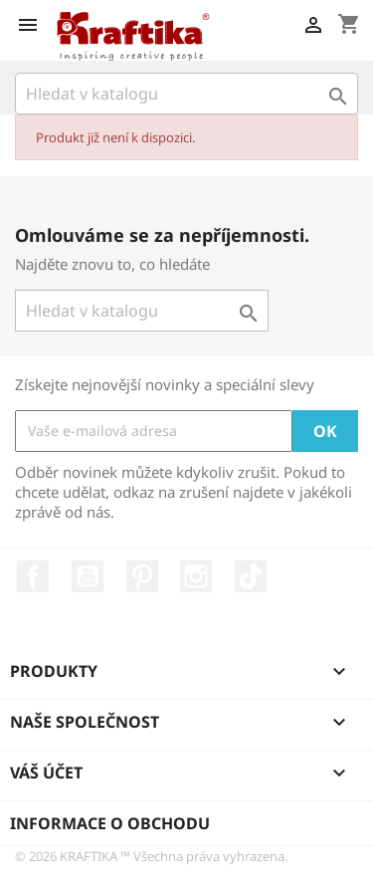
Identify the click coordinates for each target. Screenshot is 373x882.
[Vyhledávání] (186, 93)
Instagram (196, 576)
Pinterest (142, 576)
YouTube (87, 576)
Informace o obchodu (110, 823)
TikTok (251, 576)
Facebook (33, 576)
